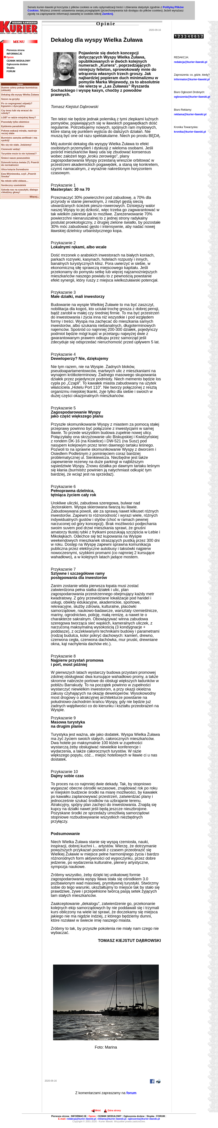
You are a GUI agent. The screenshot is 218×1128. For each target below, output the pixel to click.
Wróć (96, 1110)
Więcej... (34, 196)
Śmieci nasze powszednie (15, 158)
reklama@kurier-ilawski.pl (190, 114)
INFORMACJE (14, 53)
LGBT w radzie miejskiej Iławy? (18, 117)
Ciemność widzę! (10, 149)
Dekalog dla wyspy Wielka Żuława (20, 94)
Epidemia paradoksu (12, 126)
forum (131, 1093)
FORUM (11, 71)
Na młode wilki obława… (14, 180)
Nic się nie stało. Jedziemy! (16, 144)
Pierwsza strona (15, 50)
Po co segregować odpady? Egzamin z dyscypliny (16, 104)
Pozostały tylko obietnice (15, 122)
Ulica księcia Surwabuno (15, 169)
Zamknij (107, 13)
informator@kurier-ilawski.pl (192, 79)
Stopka (11, 67)
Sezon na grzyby (10, 99)
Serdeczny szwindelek (13, 185)
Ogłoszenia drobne (17, 64)
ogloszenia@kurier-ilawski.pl (192, 96)
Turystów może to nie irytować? (19, 153)
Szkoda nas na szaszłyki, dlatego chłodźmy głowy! (19, 191)
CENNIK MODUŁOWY (18, 60)
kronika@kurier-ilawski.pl (190, 131)
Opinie (9, 57)
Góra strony (112, 1110)
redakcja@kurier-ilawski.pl (190, 62)
